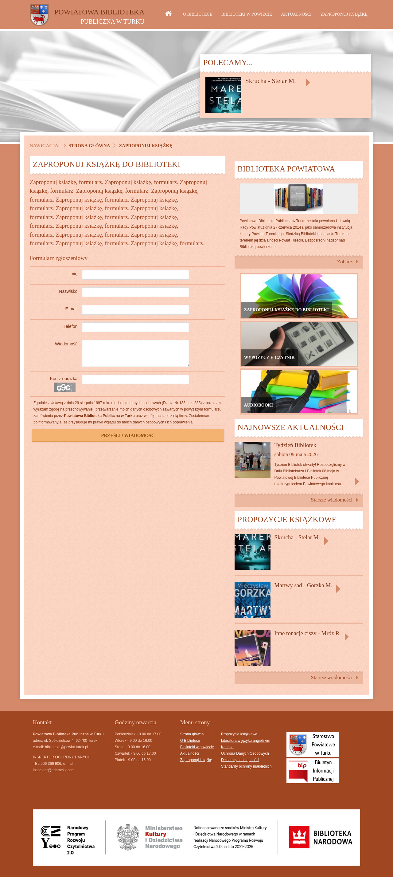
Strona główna (89, 145)
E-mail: (72, 308)
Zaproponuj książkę (344, 14)
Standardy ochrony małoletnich (246, 766)
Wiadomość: (67, 343)
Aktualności (296, 14)
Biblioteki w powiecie (246, 14)
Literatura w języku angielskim (245, 740)
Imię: (74, 273)
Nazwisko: (69, 291)
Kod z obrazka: (64, 378)
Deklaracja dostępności (240, 760)
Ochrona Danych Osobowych (245, 753)
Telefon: (71, 326)
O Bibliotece (197, 14)
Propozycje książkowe (239, 734)
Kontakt (227, 747)
